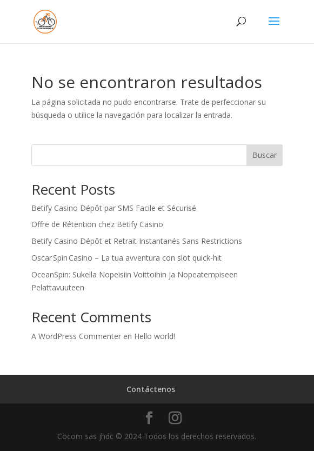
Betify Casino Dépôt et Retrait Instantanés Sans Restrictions (136, 241)
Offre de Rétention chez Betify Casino (97, 224)
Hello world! (154, 336)
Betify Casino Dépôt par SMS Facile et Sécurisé (113, 208)
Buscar (264, 155)
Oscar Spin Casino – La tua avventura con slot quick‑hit (126, 258)
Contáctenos (150, 389)
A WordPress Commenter (76, 336)
